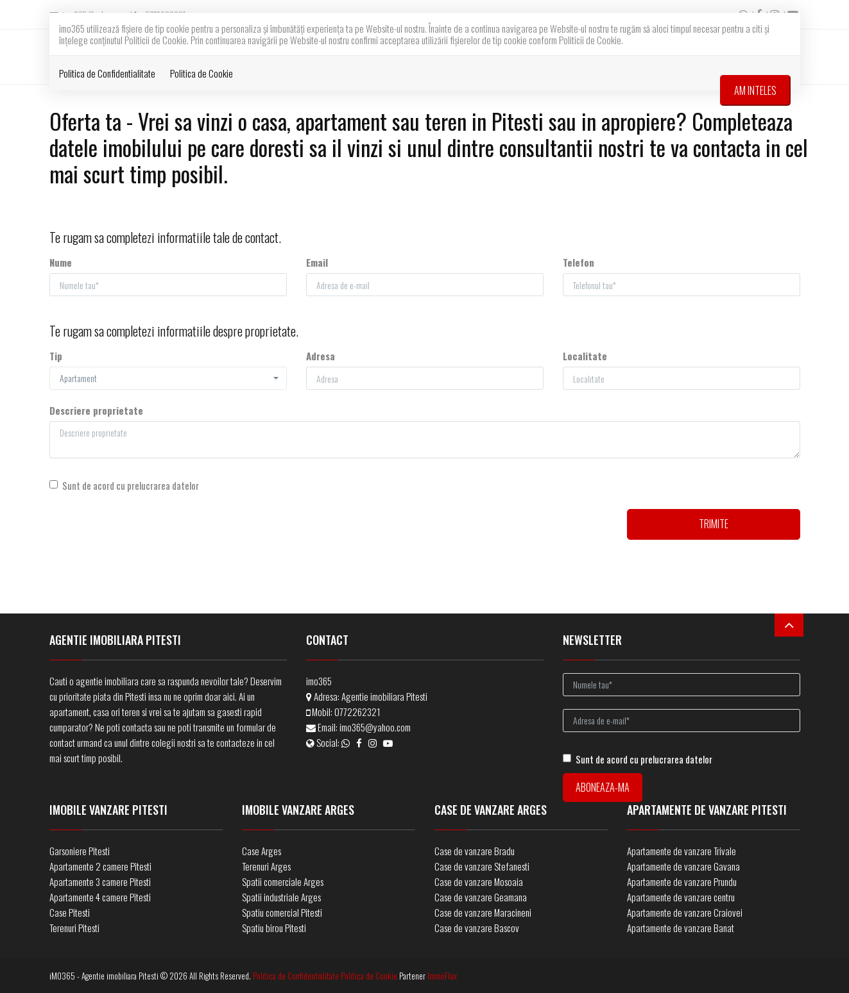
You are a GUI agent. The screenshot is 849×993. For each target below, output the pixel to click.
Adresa (320, 356)
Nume (60, 262)
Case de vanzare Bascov (476, 928)
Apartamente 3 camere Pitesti (100, 881)
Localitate (585, 356)
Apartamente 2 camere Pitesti (100, 866)
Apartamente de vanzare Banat (680, 928)
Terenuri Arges (266, 866)
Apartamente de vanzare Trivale (681, 851)
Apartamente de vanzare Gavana (683, 866)
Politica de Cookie (201, 73)
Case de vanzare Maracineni (482, 912)
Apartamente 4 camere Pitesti (100, 897)
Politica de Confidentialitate (107, 73)
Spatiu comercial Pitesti (282, 912)
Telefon (578, 262)
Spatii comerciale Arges (282, 881)
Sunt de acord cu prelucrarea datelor (124, 485)
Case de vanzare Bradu (474, 851)
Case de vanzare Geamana (480, 897)
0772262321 (357, 712)
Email (317, 262)
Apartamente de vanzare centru (681, 897)
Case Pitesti (69, 912)
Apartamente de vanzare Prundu (682, 881)
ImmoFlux (442, 975)
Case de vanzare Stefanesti (481, 866)
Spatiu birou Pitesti (274, 928)
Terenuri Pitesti (74, 928)
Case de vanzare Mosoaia (478, 881)
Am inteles (755, 90)
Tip (55, 356)
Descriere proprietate (96, 410)
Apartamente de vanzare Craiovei (684, 912)
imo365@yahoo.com (375, 727)
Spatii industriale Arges (281, 897)
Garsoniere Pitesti (79, 851)
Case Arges (261, 851)
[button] (168, 378)
